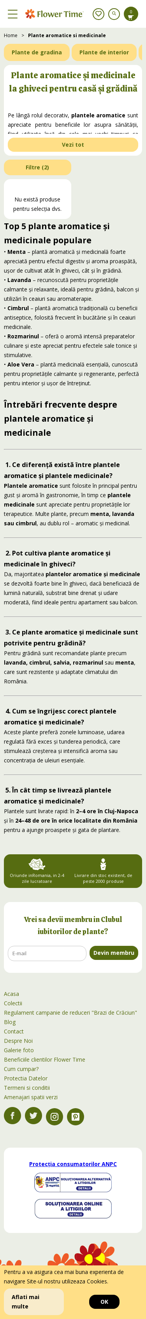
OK (104, 1301)
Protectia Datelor (25, 1078)
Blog (10, 1022)
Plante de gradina (37, 52)
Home (11, 35)
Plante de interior (104, 52)
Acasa (11, 993)
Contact (14, 1031)
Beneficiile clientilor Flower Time (44, 1059)
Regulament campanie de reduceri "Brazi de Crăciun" (70, 1012)
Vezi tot (73, 144)
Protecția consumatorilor (73, 1164)
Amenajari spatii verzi (31, 1097)
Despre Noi (18, 1040)
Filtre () (37, 167)
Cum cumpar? (21, 1069)
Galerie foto (19, 1050)
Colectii (13, 1003)
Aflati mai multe (25, 1301)
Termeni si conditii (27, 1087)
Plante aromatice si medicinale (67, 35)
